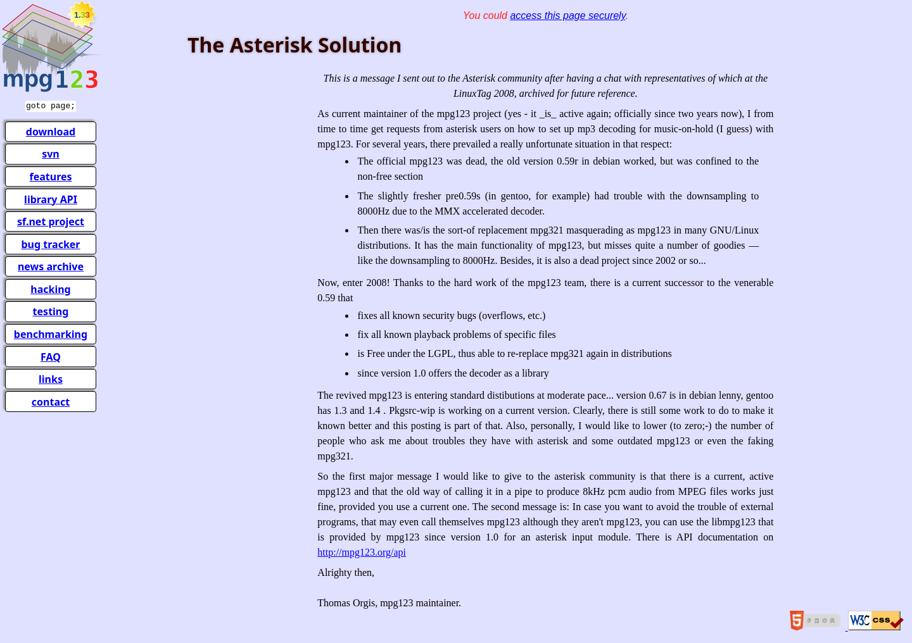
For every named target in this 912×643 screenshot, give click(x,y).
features (50, 175)
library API (50, 198)
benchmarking (50, 333)
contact (51, 401)
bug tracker (50, 243)
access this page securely (567, 15)
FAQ (51, 356)
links (51, 378)
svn (51, 152)
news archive (51, 265)
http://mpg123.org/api (361, 552)
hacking (50, 288)
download (50, 130)
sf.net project (50, 220)
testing (51, 310)
